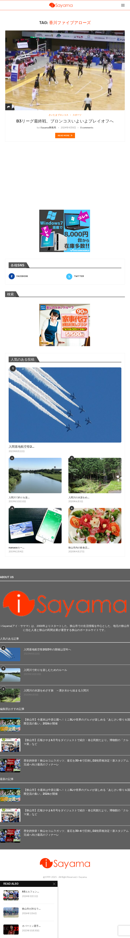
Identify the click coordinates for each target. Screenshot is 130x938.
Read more (65, 135)
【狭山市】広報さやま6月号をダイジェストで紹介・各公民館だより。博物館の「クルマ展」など (76, 741)
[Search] (128, 5)
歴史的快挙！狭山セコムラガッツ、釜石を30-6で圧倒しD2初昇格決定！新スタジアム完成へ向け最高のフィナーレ (76, 762)
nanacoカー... (16, 547)
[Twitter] (93, 276)
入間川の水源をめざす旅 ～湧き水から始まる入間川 (56, 690)
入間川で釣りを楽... (19, 497)
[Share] (8, 106)
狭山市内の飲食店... (78, 547)
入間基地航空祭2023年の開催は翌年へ (47, 649)
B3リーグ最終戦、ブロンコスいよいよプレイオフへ (65, 121)
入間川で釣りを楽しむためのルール (45, 670)
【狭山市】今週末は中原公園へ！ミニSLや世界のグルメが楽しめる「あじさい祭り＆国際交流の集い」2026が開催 (77, 721)
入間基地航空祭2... (21, 447)
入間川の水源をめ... (78, 497)
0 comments (86, 127)
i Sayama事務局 (48, 127)
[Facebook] (36, 276)
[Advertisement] (30, 180)
